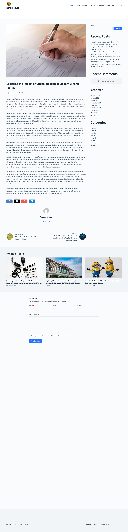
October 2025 (95, 105)
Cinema (71, 5)
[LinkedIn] (32, 201)
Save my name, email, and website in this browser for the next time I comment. (52, 335)
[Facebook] (9, 201)
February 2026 (95, 95)
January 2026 (95, 98)
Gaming (78, 5)
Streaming (100, 5)
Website (79, 305)
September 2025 (96, 108)
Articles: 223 (46, 221)
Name (31, 305)
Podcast (92, 5)
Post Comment (35, 341)
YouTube (114, 5)
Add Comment (34, 315)
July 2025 (94, 113)
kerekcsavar (12, 8)
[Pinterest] (24, 201)
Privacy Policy (104, 524)
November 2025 (96, 103)
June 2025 (94, 115)
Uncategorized (95, 143)
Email (55, 305)
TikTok (108, 5)
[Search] (121, 5)
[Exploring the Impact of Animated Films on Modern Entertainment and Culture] (103, 267)
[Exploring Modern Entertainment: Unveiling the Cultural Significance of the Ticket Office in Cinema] (64, 267)
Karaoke (85, 5)
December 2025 (96, 100)
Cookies (95, 524)
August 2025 (95, 110)
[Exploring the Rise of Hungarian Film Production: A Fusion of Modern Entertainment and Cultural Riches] (24, 267)
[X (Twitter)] (17, 201)
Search (93, 25)
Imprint (88, 524)
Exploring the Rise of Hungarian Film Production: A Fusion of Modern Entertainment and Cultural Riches (106, 64)
